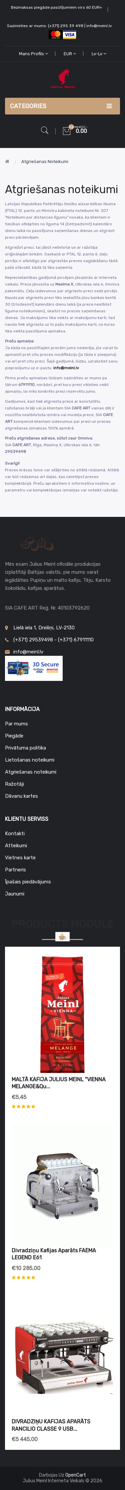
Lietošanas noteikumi (29, 760)
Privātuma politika (25, 748)
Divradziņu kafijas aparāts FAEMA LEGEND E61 (54, 1254)
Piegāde (14, 736)
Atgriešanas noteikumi (44, 161)
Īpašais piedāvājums (28, 882)
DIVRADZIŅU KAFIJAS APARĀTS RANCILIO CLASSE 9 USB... (51, 1425)
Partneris (15, 870)
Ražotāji (14, 784)
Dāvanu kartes (21, 796)
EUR (70, 53)
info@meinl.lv (66, 368)
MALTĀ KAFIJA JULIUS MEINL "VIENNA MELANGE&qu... (59, 1083)
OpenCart (75, 1475)
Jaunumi (14, 894)
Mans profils (33, 53)
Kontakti (15, 834)
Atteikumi (16, 846)
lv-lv (99, 53)
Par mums (16, 724)
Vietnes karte (20, 858)
